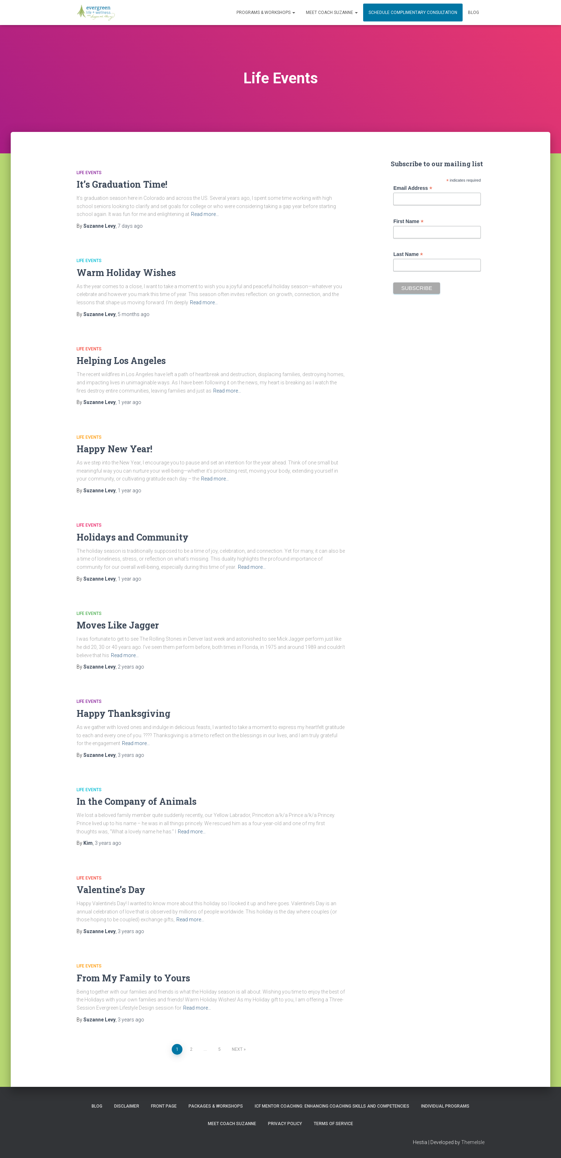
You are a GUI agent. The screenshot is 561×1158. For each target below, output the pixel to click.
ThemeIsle (472, 1142)
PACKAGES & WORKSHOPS (216, 1106)
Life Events (89, 172)
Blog (473, 12)
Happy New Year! (114, 449)
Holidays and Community (133, 537)
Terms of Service (333, 1123)
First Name (408, 221)
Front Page (164, 1106)
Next (237, 1049)
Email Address (412, 188)
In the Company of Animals (136, 801)
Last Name (408, 254)
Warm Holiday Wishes (126, 273)
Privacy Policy (285, 1123)
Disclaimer (126, 1106)
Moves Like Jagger (118, 625)
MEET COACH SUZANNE (332, 12)
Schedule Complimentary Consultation (413, 12)
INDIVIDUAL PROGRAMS (445, 1106)
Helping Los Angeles (121, 360)
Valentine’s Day (111, 890)
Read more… (205, 214)
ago (130, 226)
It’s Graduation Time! (122, 184)
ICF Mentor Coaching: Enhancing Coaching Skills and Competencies (332, 1106)
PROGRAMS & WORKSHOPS (265, 12)
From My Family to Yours (133, 978)
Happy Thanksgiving (123, 713)
